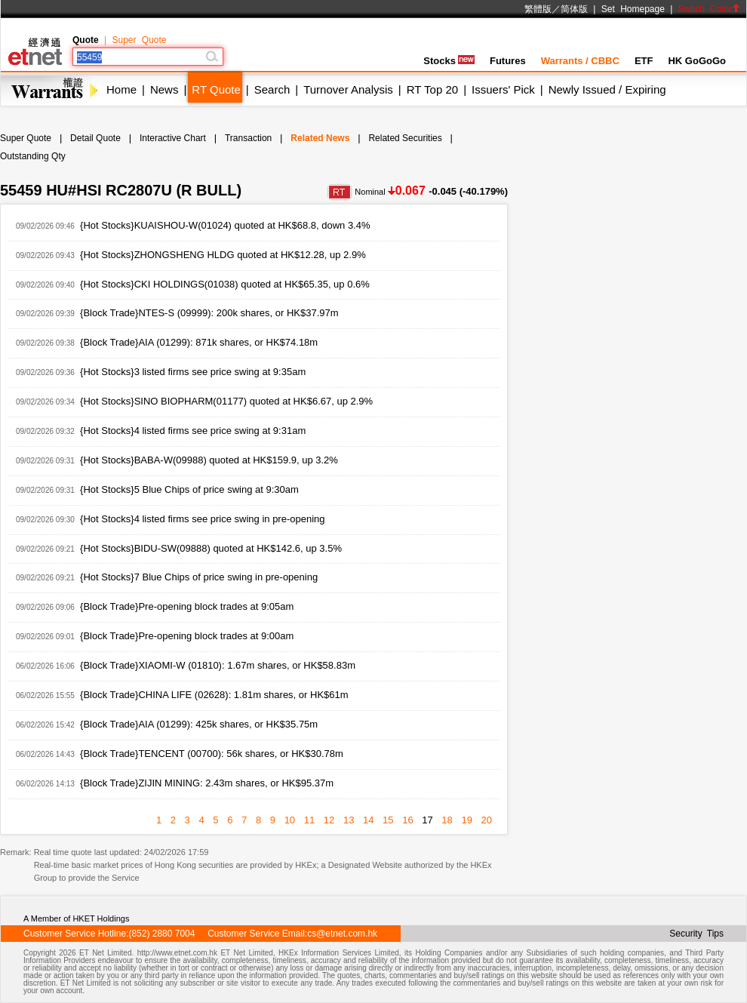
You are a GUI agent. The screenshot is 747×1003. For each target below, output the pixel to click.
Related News (319, 138)
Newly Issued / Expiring (607, 89)
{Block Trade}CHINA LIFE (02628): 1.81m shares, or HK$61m (214, 694)
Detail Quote (95, 138)
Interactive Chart (173, 138)
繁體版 (538, 9)
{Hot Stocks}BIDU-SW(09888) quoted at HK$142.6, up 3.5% (211, 548)
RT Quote (216, 89)
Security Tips (696, 933)
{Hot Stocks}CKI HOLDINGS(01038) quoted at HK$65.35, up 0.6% (225, 284)
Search (272, 89)
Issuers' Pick (503, 89)
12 (329, 820)
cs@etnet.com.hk (342, 933)
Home (121, 89)
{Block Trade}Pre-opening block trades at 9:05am (187, 606)
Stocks (449, 60)
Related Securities (404, 138)
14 (368, 820)
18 (446, 820)
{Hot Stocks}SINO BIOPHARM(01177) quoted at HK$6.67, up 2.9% (226, 401)
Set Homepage (633, 9)
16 (407, 820)
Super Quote (139, 40)
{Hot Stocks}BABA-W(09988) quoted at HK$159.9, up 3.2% (209, 460)
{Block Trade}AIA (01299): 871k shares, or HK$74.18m (199, 342)
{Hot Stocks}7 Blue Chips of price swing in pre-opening (199, 577)
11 (309, 820)
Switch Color (709, 9)
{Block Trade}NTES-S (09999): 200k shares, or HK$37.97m (209, 312)
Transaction (248, 138)
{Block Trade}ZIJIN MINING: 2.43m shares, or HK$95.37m (207, 783)
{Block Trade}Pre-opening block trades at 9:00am (187, 635)
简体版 (574, 9)
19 (466, 820)
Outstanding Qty (33, 156)
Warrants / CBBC (580, 60)
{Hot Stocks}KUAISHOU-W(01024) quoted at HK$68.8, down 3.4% (225, 225)
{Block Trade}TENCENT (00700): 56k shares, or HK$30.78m (211, 753)
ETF (644, 60)
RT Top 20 (432, 89)
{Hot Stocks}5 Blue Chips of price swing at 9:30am (189, 489)
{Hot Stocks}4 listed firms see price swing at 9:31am (193, 430)
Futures (508, 60)
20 (486, 820)
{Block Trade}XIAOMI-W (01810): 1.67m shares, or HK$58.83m (217, 665)
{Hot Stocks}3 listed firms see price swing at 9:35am (193, 371)
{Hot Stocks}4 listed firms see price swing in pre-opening (202, 519)
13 (348, 820)
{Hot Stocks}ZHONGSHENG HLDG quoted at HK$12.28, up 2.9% (223, 254)
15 (388, 820)
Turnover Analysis (348, 89)
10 (289, 820)
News (164, 89)
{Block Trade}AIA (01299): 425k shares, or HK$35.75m (199, 724)
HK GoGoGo (697, 60)
